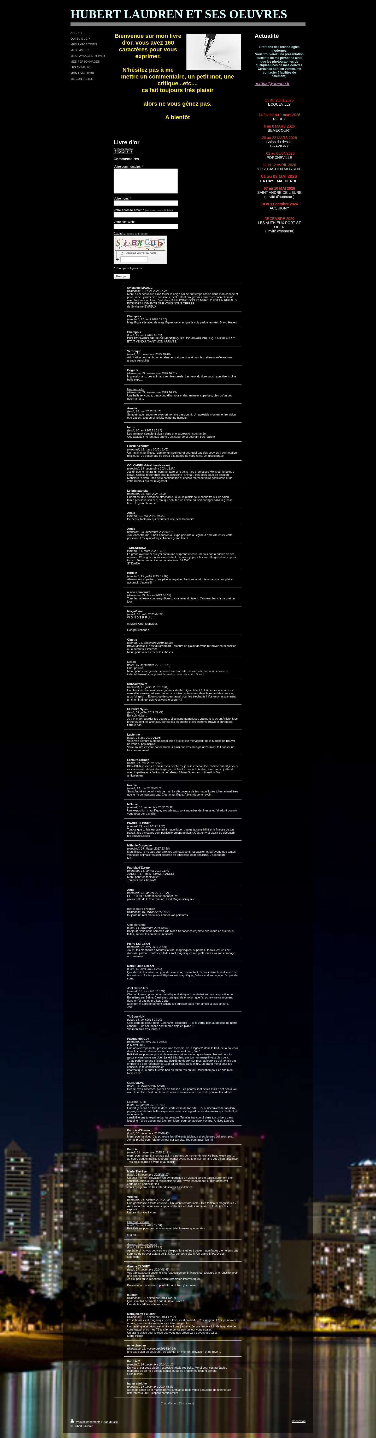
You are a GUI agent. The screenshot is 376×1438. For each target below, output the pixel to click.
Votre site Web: (124, 226)
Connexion (299, 1425)
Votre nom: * (122, 203)
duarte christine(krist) (142, 1248)
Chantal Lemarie (138, 1226)
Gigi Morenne (136, 929)
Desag (131, 666)
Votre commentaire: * (128, 167)
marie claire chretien (141, 913)
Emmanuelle (135, 393)
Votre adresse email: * (143, 215)
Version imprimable (85, 1426)
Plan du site (110, 1426)
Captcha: (131, 238)
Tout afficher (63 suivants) (177, 1408)
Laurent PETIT (137, 1106)
